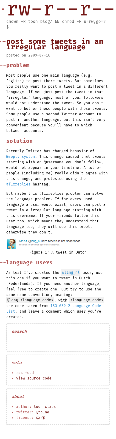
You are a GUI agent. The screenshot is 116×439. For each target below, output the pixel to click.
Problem (17, 65)
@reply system (20, 156)
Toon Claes (45, 406)
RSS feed (25, 372)
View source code (33, 378)
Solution (19, 141)
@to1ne (42, 412)
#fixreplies (18, 184)
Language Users (29, 262)
